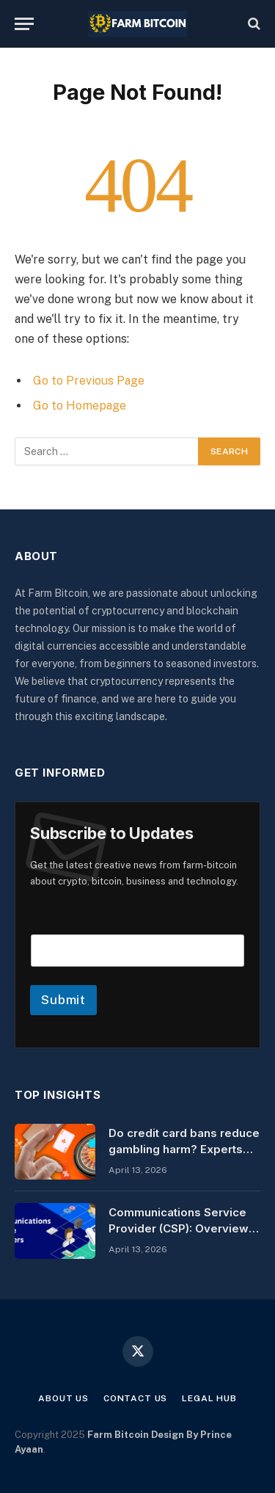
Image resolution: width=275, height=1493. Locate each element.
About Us (63, 1398)
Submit (63, 999)
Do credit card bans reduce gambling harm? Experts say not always (184, 1148)
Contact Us (135, 1398)
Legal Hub (209, 1398)
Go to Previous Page (88, 381)
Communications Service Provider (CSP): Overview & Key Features (184, 1228)
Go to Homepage (79, 406)
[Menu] (24, 23)
